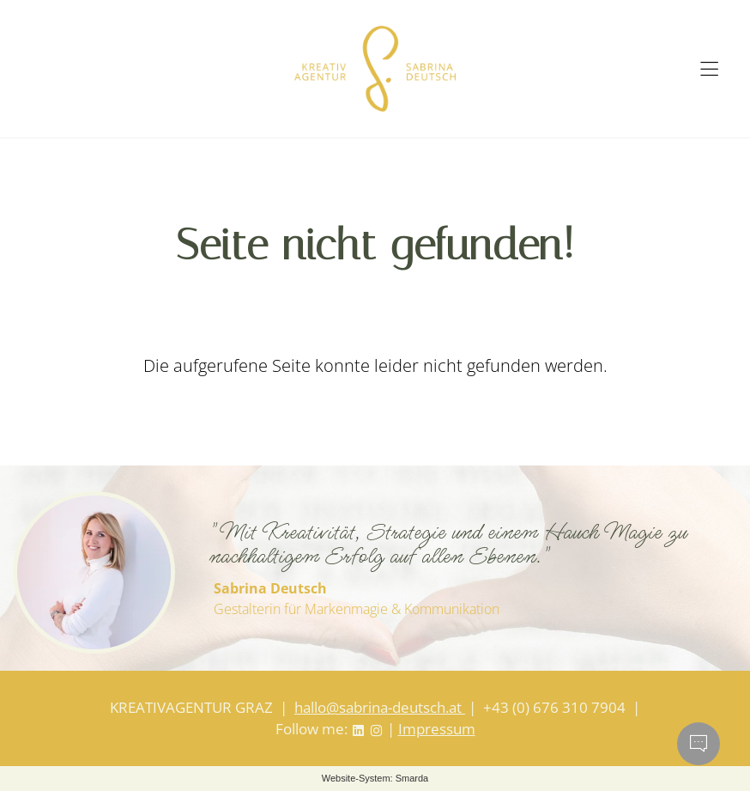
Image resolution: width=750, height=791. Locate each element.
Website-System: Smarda (375, 778)
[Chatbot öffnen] (698, 743)
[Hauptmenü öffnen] (709, 69)
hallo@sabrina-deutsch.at (379, 707)
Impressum (436, 729)
